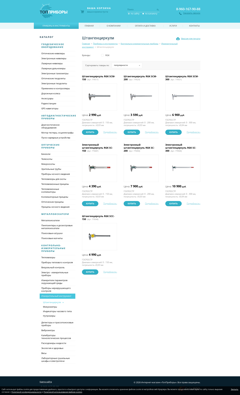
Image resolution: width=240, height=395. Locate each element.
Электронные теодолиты (54, 83)
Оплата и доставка (145, 25)
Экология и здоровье (52, 348)
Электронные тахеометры (54, 73)
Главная (86, 43)
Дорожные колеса (50, 93)
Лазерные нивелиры (52, 63)
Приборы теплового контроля (57, 262)
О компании (113, 25)
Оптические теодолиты (53, 78)
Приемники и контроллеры (55, 88)
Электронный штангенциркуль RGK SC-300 (180, 147)
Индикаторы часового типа (57, 311)
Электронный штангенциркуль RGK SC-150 (97, 147)
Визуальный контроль (53, 267)
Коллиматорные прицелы (54, 196)
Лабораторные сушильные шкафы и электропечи (55, 359)
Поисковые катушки (51, 233)
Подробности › (110, 132)
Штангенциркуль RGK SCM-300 (181, 78)
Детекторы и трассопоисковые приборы (57, 324)
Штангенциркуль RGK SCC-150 (98, 218)
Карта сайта (46, 381)
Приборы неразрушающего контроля (56, 289)
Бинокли (45, 153)
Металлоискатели (55, 214)
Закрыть (234, 389)
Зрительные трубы (51, 168)
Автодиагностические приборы (58, 117)
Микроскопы (48, 163)
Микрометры (50, 306)
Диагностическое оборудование (50, 126)
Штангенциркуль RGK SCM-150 (98, 78)
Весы (43, 353)
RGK (107, 55)
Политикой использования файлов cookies (63, 392)
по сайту (135, 13)
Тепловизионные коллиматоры (50, 190)
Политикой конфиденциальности (26, 392)
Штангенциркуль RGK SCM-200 (140, 78)
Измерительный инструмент (57, 296)
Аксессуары (47, 98)
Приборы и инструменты (105, 43)
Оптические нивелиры (53, 53)
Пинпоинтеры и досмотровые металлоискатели (56, 227)
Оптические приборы (50, 146)
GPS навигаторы (49, 108)
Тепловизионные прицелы (55, 183)
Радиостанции (48, 103)
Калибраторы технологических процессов (56, 337)
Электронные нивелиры (53, 58)
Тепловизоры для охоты (53, 178)
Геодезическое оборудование (52, 46)
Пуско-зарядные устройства (55, 137)
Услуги (173, 25)
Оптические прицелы (52, 201)
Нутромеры (49, 315)
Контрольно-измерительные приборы (139, 43)
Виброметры (48, 330)
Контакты (194, 25)
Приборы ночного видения (55, 173)
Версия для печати (190, 38)
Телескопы (46, 158)
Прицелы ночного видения (55, 206)
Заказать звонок (191, 13)
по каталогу (151, 13)
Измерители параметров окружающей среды (54, 282)
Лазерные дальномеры (53, 68)
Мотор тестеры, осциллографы (57, 132)
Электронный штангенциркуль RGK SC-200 (139, 147)
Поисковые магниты (52, 238)
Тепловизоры (48, 257)
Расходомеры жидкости (53, 343)
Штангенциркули (52, 302)
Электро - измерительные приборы (54, 274)
